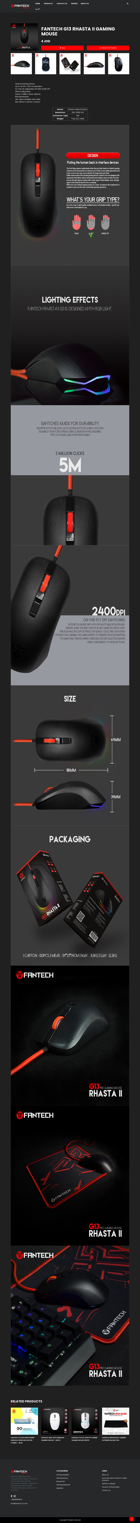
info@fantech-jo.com (19, 1503)
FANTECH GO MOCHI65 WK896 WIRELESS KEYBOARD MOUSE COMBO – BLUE (22, 1440)
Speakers (59, 1488)
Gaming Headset (62, 1475)
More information (108, 48)
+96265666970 (16, 1499)
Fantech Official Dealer (111, 1487)
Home (37, 3)
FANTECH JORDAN (108, 1484)
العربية (37, 9)
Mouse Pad (60, 1481)
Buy (62, 48)
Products (48, 3)
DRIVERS (74, 3)
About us (85, 3)
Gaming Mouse (62, 1478)
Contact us (62, 3)
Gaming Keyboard (63, 1485)
